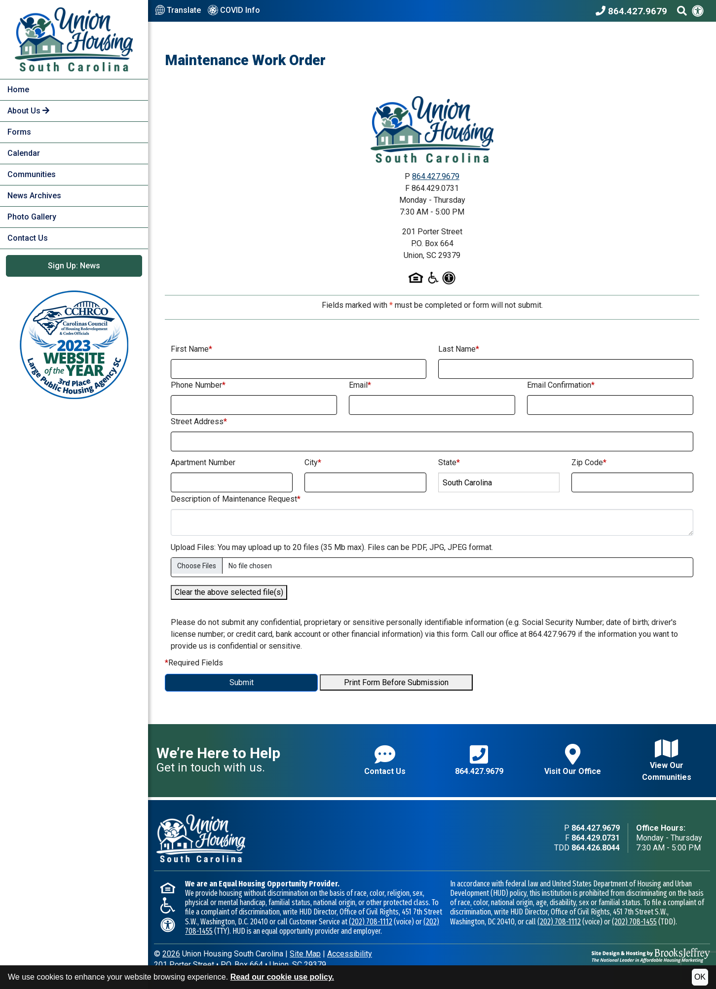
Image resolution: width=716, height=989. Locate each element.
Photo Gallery (31, 216)
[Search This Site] (682, 11)
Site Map (305, 953)
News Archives (34, 195)
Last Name (458, 349)
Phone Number (198, 385)
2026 (171, 953)
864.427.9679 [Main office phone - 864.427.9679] (595, 828)
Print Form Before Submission (396, 682)
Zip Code (588, 462)
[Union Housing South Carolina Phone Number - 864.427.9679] (634, 11)
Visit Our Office (572, 760)
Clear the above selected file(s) (229, 592)
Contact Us (27, 238)
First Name (191, 349)
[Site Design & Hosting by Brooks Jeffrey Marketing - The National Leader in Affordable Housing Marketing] (651, 954)
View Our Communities (666, 760)
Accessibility (349, 953)
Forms (19, 132)
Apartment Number (203, 462)
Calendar (23, 153)
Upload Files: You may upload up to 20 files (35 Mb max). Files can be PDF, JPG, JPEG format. (332, 547)
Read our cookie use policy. (282, 977)
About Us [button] (28, 110)
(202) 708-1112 (370, 921)
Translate (178, 10)
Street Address (199, 421)
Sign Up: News (74, 265)
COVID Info (234, 10)
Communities (31, 174)
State (449, 462)
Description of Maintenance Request (236, 499)
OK (700, 977)
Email (360, 385)
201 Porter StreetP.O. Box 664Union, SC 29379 (240, 964)
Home (18, 89)
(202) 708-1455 (634, 921)
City (312, 462)
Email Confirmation (561, 385)
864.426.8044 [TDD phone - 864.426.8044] (595, 847)
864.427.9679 (435, 176)
